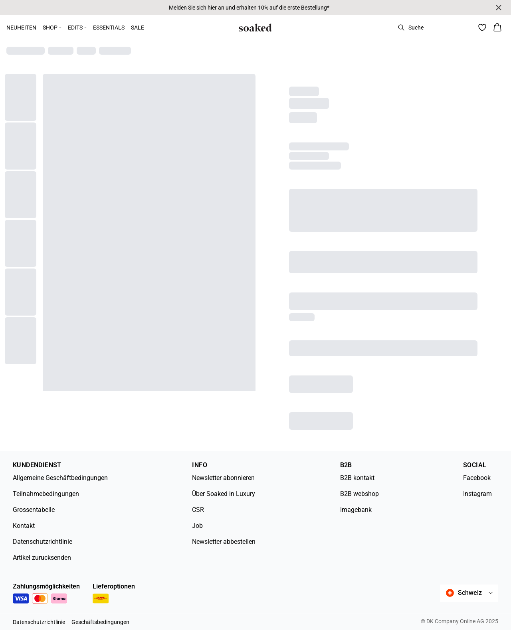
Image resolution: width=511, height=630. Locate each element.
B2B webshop (359, 494)
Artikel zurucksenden (42, 557)
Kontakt (24, 525)
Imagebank (356, 509)
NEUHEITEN (21, 27)
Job (197, 525)
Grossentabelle (34, 509)
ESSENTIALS (109, 27)
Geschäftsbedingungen (100, 622)
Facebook (477, 478)
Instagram (477, 494)
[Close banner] (499, 8)
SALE (137, 27)
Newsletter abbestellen (224, 541)
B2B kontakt (357, 478)
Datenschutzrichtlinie (42, 541)
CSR (198, 509)
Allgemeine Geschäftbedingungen (60, 478)
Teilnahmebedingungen (46, 494)
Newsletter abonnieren (223, 478)
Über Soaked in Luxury (223, 494)
